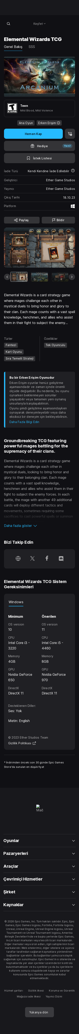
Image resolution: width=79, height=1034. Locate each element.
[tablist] (39, 602)
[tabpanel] (39, 651)
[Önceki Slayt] (7, 277)
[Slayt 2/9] (39, 277)
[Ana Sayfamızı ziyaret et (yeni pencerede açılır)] (18, 558)
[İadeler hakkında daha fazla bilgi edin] (73, 170)
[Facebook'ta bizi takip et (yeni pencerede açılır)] (47, 558)
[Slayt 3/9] (60, 277)
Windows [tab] (16, 602)
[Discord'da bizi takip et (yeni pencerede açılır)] (61, 558)
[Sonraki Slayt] (72, 277)
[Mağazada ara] (8, 23)
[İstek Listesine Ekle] (39, 158)
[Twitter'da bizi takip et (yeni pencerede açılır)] (32, 558)
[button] (39, 525)
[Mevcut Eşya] (19, 277)
